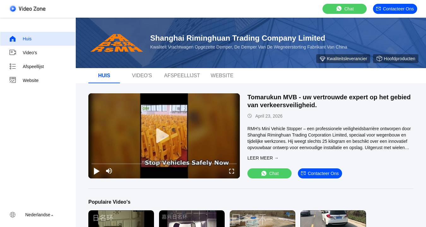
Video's (23, 52)
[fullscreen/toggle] (231, 171)
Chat (344, 8)
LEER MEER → (263, 157)
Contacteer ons (395, 8)
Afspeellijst (26, 66)
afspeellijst (182, 75)
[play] (164, 136)
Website (23, 80)
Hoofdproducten (395, 58)
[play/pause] (96, 171)
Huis (20, 39)
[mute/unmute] (109, 171)
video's (142, 75)
